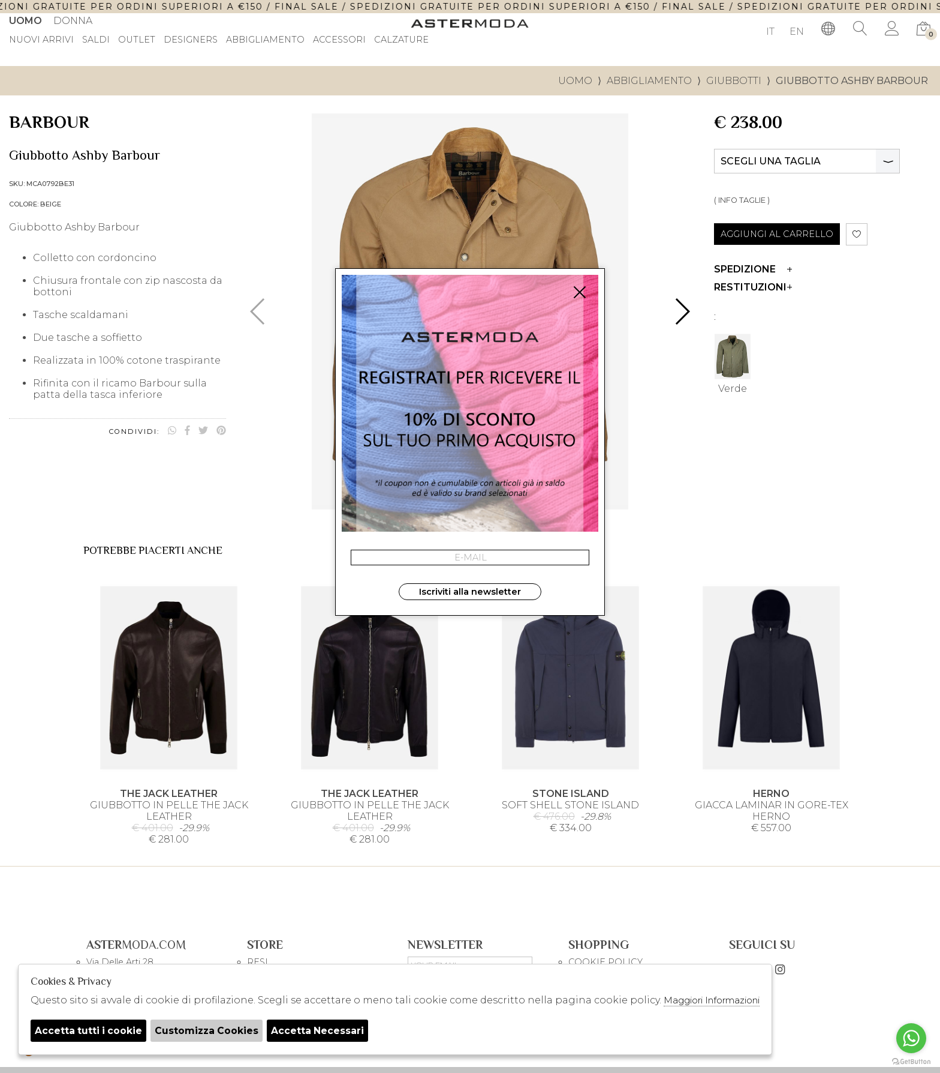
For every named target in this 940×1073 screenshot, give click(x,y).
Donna (72, 20)
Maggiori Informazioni (712, 1000)
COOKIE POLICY (605, 962)
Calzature (401, 40)
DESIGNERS (191, 40)
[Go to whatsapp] (911, 1038)
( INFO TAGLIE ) (742, 200)
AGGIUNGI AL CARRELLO (777, 234)
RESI (257, 962)
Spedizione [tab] (753, 269)
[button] (682, 311)
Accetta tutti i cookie (89, 1030)
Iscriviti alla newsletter (470, 591)
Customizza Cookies (210, 1030)
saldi (96, 40)
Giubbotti (733, 80)
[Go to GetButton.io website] (911, 1061)
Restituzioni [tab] (753, 287)
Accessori (339, 40)
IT (770, 31)
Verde (732, 362)
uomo (575, 80)
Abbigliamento (265, 40)
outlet (136, 40)
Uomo (25, 20)
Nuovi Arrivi (41, 40)
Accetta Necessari (322, 1030)
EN (797, 31)
